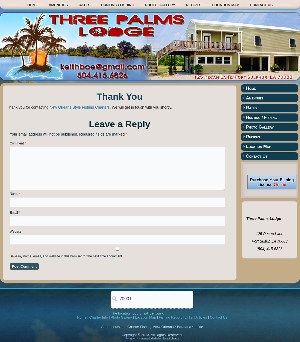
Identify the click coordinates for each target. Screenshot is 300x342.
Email (15, 213)
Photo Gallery (160, 5)
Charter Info (98, 317)
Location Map (225, 5)
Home (32, 5)
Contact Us (261, 5)
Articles (201, 317)
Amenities (58, 5)
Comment (18, 143)
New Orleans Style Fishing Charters (79, 107)
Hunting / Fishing (117, 5)
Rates (84, 5)
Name (15, 194)
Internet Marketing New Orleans (160, 338)
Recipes (193, 5)
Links (189, 317)
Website (15, 231)
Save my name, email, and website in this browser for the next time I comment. (66, 256)
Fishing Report (170, 317)
